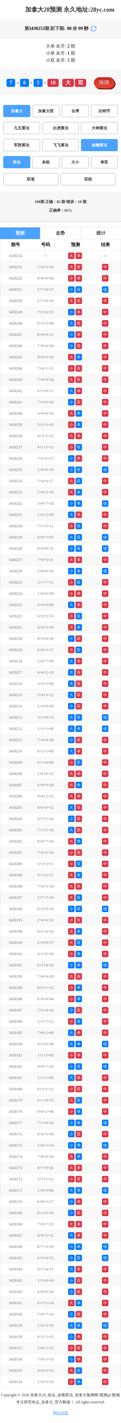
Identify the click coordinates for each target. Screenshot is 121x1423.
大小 (75, 162)
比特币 (104, 111)
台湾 (75, 111)
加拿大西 (46, 111)
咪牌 (104, 82)
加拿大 (17, 111)
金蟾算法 (99, 145)
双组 (88, 179)
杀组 (46, 162)
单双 (104, 162)
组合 (17, 162)
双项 (31, 179)
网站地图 (60, 1413)
